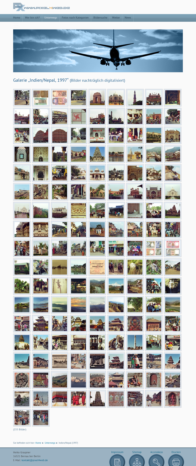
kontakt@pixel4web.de (35, 452)
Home (16, 18)
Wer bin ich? (32, 18)
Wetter (116, 18)
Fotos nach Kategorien (75, 18)
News (128, 18)
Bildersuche (100, 18)
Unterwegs (50, 18)
